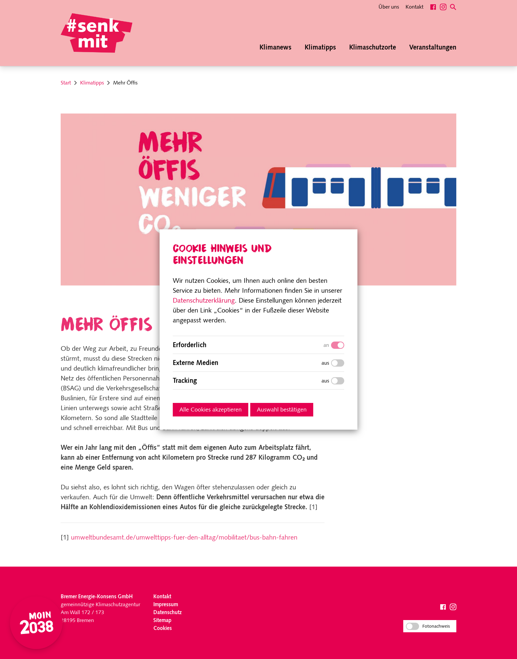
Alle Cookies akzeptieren (210, 410)
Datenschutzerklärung (204, 301)
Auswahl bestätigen (282, 410)
